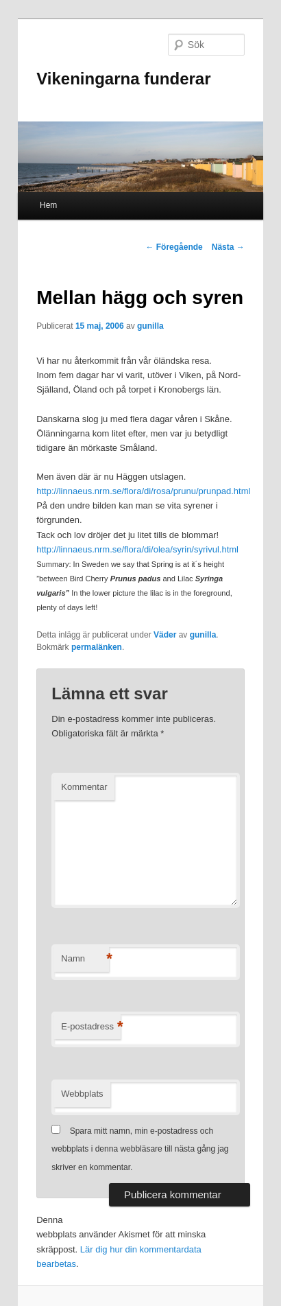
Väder (165, 635)
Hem (48, 205)
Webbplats (82, 1093)
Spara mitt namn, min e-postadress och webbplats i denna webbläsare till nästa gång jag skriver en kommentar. (139, 1149)
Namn (85, 959)
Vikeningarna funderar (123, 78)
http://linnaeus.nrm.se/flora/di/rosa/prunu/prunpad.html (143, 491)
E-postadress (91, 1027)
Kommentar (84, 787)
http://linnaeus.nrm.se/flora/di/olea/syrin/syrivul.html (137, 549)
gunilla (150, 326)
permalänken (96, 647)
